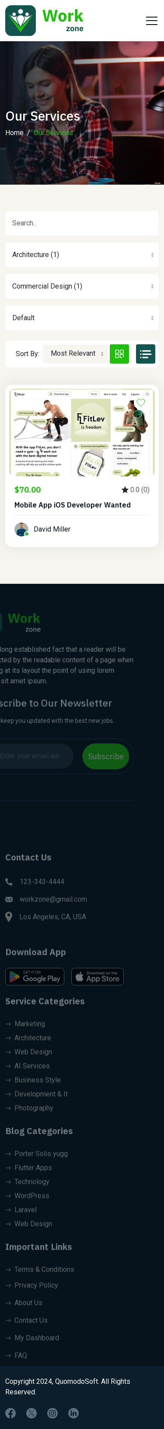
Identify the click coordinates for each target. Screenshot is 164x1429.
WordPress (27, 1203)
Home (14, 133)
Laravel (21, 1217)
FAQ (16, 1362)
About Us (23, 1310)
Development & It (36, 1101)
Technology (27, 1189)
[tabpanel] (82, 471)
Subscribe (98, 756)
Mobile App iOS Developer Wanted (72, 504)
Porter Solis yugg (36, 1161)
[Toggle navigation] (150, 20)
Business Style (33, 1087)
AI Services (27, 1073)
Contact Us (26, 1327)
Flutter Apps (28, 1175)
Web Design (28, 1059)
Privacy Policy (31, 1292)
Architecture (28, 1045)
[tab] (119, 354)
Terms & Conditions (39, 1276)
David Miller (52, 529)
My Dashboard (32, 1345)
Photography (29, 1115)
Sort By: (27, 354)
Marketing (25, 1031)
